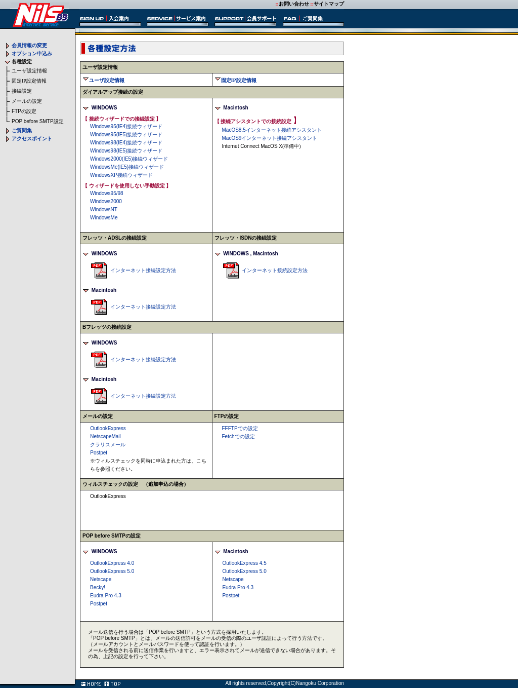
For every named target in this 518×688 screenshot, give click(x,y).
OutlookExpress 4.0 (112, 563)
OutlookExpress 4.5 (244, 563)
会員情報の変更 (29, 45)
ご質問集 (22, 130)
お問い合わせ (294, 4)
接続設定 (22, 91)
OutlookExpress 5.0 (112, 571)
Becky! (97, 587)
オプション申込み (32, 53)
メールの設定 (27, 101)
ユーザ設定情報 (29, 70)
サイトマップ (329, 4)
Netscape (100, 579)
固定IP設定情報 (29, 81)
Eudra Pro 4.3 (105, 595)
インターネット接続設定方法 (143, 270)
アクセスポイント (32, 138)
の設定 (24, 111)
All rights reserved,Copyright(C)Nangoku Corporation (284, 683)
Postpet (98, 603)
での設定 (240, 428)
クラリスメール (107, 444)
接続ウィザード (126, 126)
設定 (38, 121)
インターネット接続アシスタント (272, 130)
